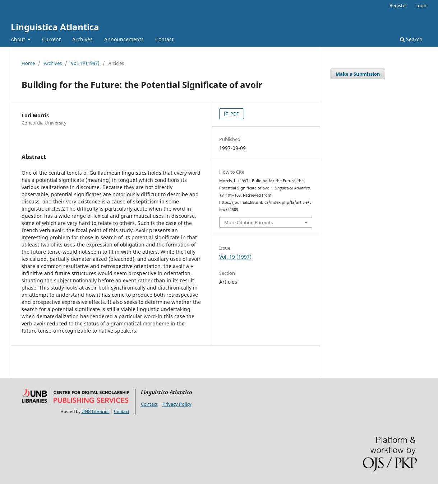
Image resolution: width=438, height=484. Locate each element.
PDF (234, 114)
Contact (164, 39)
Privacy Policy (177, 404)
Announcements (124, 39)
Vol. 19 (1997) (85, 63)
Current (51, 39)
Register (398, 5)
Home (28, 63)
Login (421, 5)
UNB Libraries (96, 411)
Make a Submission (358, 74)
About (19, 39)
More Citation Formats (248, 222)
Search (411, 39)
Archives (82, 39)
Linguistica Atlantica (55, 27)
